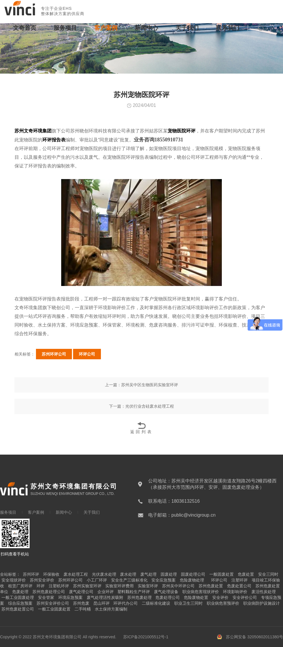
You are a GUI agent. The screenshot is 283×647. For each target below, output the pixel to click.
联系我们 (227, 28)
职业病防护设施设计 (261, 603)
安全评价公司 (245, 597)
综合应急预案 (20, 603)
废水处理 (128, 574)
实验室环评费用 (119, 586)
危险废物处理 (192, 580)
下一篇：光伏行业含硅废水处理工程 (141, 406)
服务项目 (65, 28)
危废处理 (20, 591)
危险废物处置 (196, 597)
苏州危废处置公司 (17, 609)
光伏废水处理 (104, 574)
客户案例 (105, 28)
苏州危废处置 (211, 586)
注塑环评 (239, 580)
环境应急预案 (70, 597)
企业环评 (105, 591)
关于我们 (187, 28)
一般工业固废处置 (54, 609)
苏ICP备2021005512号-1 (145, 637)
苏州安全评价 (42, 580)
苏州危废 (81, 603)
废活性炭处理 (263, 591)
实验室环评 (148, 586)
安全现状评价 (13, 580)
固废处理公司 (193, 574)
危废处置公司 (239, 586)
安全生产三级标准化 (129, 580)
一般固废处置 (221, 574)
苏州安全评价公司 (53, 603)
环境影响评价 (235, 591)
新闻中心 (146, 28)
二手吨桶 (83, 609)
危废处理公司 (167, 597)
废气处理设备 (166, 591)
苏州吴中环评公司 (178, 586)
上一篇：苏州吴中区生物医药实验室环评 (141, 384)
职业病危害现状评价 (200, 591)
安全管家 (46, 597)
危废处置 (246, 574)
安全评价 (220, 597)
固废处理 (169, 574)
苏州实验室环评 (87, 586)
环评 (41, 586)
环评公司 (87, 354)
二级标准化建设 (156, 603)
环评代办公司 (125, 603)
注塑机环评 (59, 586)
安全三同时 (268, 574)
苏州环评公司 (54, 354)
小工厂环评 (97, 580)
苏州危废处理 (139, 597)
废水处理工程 (76, 574)
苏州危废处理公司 (48, 591)
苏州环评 (31, 574)
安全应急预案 (163, 580)
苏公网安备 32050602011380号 (254, 637)
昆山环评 (101, 603)
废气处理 (148, 574)
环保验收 (51, 574)
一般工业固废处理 (17, 597)
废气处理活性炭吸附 (105, 597)
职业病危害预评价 (223, 603)
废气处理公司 (81, 591)
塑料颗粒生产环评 (133, 591)
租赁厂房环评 (20, 586)
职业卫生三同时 (188, 603)
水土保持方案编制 (111, 609)
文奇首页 (24, 28)
